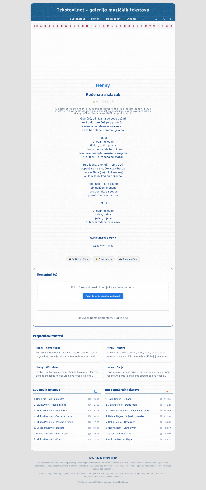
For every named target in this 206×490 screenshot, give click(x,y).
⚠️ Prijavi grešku (103, 259)
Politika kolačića (103, 482)
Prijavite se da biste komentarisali (103, 296)
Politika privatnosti (86, 482)
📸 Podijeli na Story (78, 259)
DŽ (66, 26)
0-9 (36, 26)
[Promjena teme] (171, 18)
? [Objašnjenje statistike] (112, 102)
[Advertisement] (103, 54)
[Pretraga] (156, 18)
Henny (103, 85)
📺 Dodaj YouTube (128, 259)
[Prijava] (164, 18)
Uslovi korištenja (120, 482)
